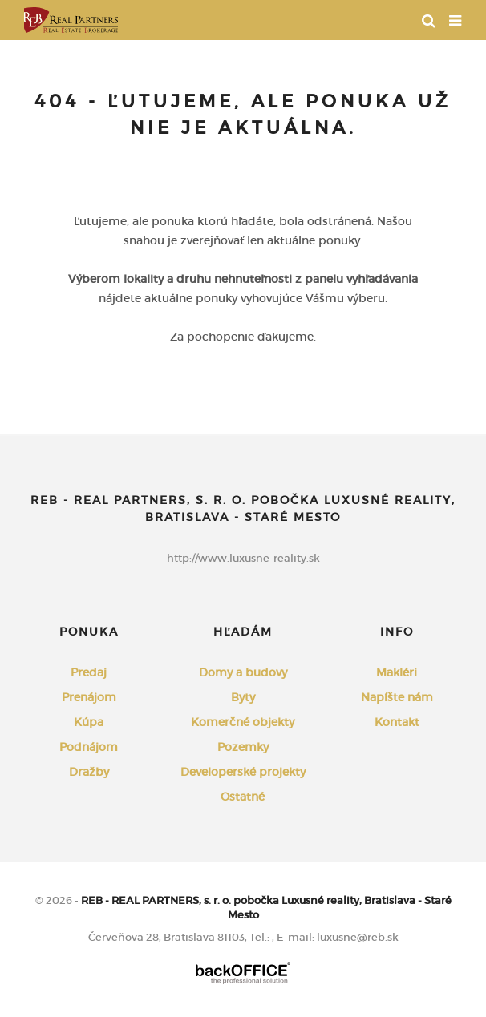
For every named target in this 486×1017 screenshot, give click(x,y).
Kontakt (397, 722)
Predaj (89, 672)
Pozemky (243, 747)
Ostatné (243, 796)
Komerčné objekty (242, 722)
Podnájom (88, 747)
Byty (243, 697)
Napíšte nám (397, 697)
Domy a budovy (243, 672)
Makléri (396, 672)
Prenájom (89, 697)
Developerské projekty (243, 772)
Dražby (89, 772)
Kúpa (88, 722)
